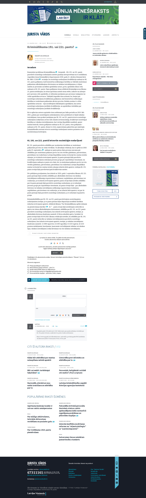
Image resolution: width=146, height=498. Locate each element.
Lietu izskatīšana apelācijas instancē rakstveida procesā (109, 66)
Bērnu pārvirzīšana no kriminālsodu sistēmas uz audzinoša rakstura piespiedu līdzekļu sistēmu (104, 139)
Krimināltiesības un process (105, 159)
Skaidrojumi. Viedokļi (55, 43)
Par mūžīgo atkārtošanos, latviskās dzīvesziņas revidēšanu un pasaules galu (39, 419)
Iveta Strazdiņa (104, 146)
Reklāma (72, 473)
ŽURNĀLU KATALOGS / (104, 167)
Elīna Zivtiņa (103, 112)
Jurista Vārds (96, 49)
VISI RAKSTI (105, 89)
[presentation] (77, 310)
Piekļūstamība (96, 479)
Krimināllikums (105, 102)
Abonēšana (72, 469)
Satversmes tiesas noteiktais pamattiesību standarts (71, 438)
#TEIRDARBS (96, 35)
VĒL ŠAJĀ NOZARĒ (98, 108)
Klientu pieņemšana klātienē (37, 475)
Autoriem (94, 473)
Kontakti (94, 481)
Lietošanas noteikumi (98, 475)
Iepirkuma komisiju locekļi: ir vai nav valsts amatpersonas (39, 407)
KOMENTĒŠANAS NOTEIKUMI (42, 320)
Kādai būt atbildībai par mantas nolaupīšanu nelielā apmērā (41, 358)
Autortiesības (95, 477)
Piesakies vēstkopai (105, 196)
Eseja (28, 414)
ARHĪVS (114, 35)
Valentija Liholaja (42, 56)
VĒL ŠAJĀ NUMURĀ (98, 44)
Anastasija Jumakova (98, 132)
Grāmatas (72, 477)
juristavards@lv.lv (41, 479)
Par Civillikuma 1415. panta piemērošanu (39, 431)
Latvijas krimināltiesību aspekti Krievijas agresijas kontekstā (73, 384)
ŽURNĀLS (67, 35)
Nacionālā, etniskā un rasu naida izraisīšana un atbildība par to (40, 385)
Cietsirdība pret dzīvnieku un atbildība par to (71, 358)
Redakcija (94, 471)
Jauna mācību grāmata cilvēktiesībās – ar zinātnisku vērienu (105, 54)
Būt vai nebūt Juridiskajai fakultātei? (38, 371)
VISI (58, 346)
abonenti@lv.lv (44, 469)
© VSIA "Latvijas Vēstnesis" (78, 488)
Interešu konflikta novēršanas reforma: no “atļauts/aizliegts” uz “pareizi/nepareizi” (72, 426)
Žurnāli (71, 471)
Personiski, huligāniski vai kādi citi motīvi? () (72, 371)
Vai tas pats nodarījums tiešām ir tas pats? (108, 151)
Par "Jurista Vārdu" (97, 469)
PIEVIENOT (76, 315)
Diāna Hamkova (74, 378)
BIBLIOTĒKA (85, 35)
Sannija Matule (97, 72)
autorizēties (108, 2)
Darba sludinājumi (75, 475)
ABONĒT (55, 252)
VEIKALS (76, 35)
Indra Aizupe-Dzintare (111, 132)
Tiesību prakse (31, 427)
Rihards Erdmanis (105, 60)
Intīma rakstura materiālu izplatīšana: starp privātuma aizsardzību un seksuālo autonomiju (108, 120)
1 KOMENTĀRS (31, 288)
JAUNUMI (106, 35)
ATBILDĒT (82, 326)
